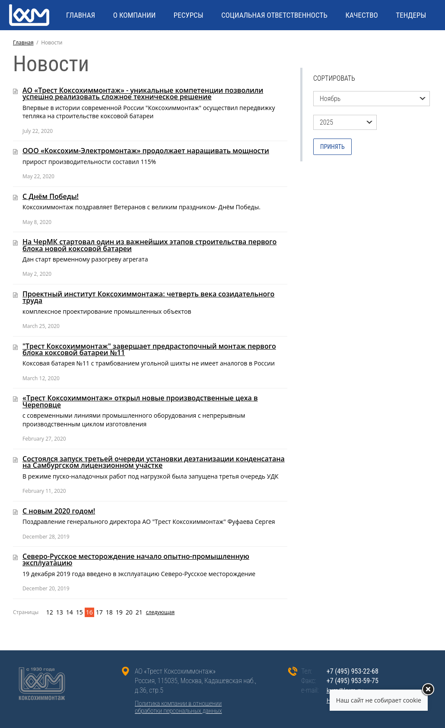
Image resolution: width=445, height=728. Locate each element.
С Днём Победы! (50, 196)
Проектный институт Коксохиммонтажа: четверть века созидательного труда (148, 297)
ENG (419, 45)
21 (139, 612)
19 (119, 612)
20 (129, 612)
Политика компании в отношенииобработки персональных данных (178, 707)
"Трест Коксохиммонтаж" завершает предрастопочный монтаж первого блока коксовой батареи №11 (149, 349)
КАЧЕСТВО (361, 15)
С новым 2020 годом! (58, 511)
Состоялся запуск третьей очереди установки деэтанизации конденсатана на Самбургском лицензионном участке (153, 462)
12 (49, 612)
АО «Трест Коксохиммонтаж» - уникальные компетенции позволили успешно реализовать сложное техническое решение (142, 93)
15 (79, 612)
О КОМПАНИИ (134, 15)
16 (89, 612)
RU (401, 45)
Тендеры (411, 15)
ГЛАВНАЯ (80, 15)
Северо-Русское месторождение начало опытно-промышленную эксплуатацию (135, 559)
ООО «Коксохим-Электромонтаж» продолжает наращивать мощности (145, 150)
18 (109, 612)
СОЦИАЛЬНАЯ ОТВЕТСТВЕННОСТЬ (274, 15)
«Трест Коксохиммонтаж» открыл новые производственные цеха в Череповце (140, 401)
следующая (151, 612)
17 (99, 612)
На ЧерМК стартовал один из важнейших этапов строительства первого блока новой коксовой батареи (149, 245)
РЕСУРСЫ (188, 15)
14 (69, 612)
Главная (23, 42)
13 (59, 612)
